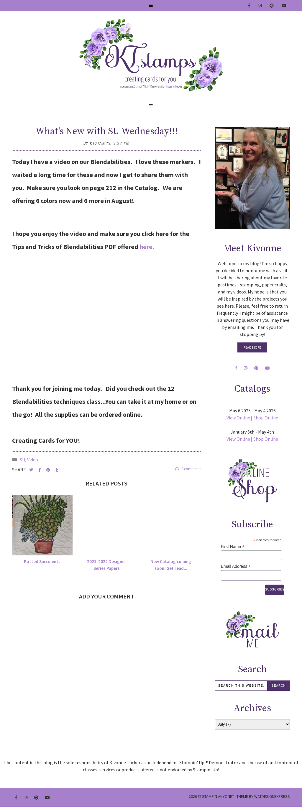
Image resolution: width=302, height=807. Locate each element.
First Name (233, 547)
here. (146, 246)
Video (32, 459)
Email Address (236, 566)
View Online (238, 418)
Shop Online (265, 418)
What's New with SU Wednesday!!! (106, 131)
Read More (252, 347)
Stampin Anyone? (218, 796)
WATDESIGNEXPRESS (272, 796)
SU (22, 459)
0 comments (188, 468)
